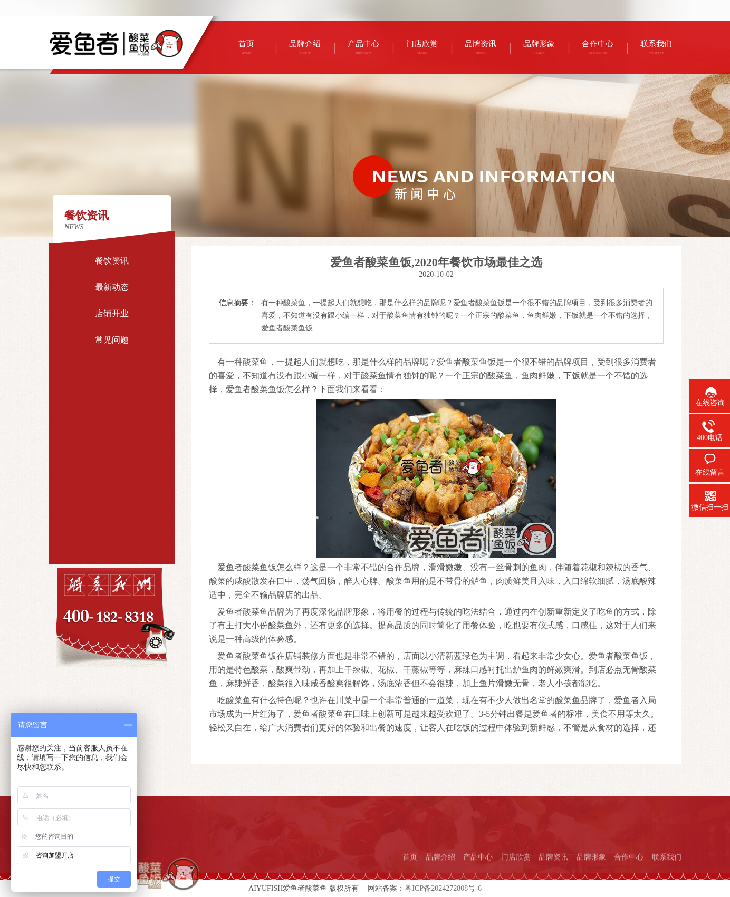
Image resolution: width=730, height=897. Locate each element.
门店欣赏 (516, 875)
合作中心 (628, 875)
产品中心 (478, 875)
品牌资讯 (553, 875)
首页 (409, 875)
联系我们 (666, 875)
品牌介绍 (440, 875)
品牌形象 (591, 875)
